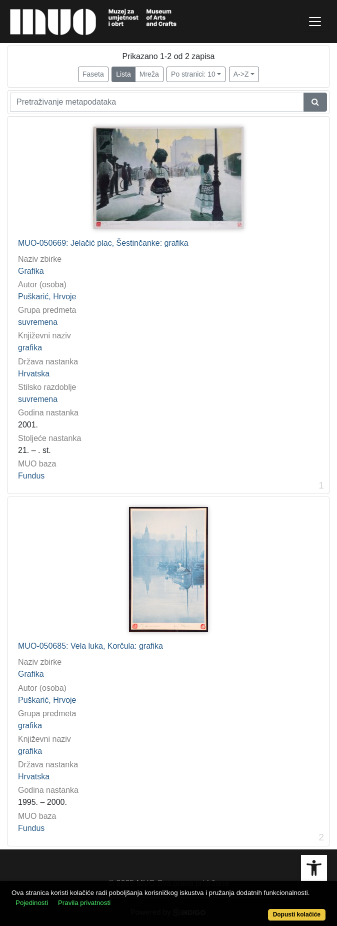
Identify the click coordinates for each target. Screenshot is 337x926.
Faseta (93, 74)
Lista (123, 74)
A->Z (241, 74)
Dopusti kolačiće (296, 914)
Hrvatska (34, 373)
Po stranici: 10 (193, 74)
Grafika (31, 271)
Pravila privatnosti (84, 902)
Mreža (149, 74)
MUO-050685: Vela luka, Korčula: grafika (90, 646)
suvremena (38, 322)
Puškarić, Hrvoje (47, 296)
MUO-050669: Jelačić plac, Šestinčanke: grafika (103, 243)
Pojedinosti (32, 902)
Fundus (31, 476)
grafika (30, 347)
